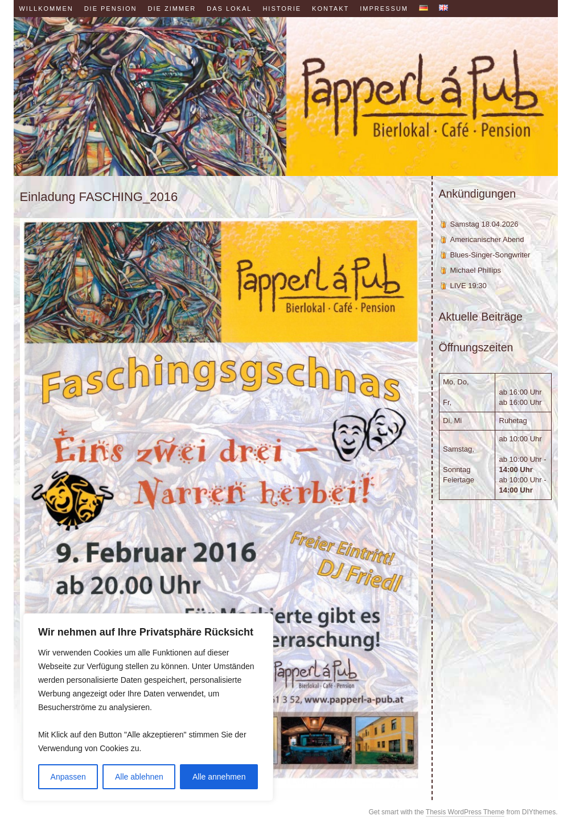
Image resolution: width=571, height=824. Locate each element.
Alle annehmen (218, 776)
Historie (281, 8)
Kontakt (330, 8)
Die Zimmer (172, 8)
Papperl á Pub (286, 96)
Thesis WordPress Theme (465, 812)
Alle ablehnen (139, 776)
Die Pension (110, 8)
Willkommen (46, 8)
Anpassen (68, 776)
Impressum (384, 8)
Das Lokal (229, 8)
